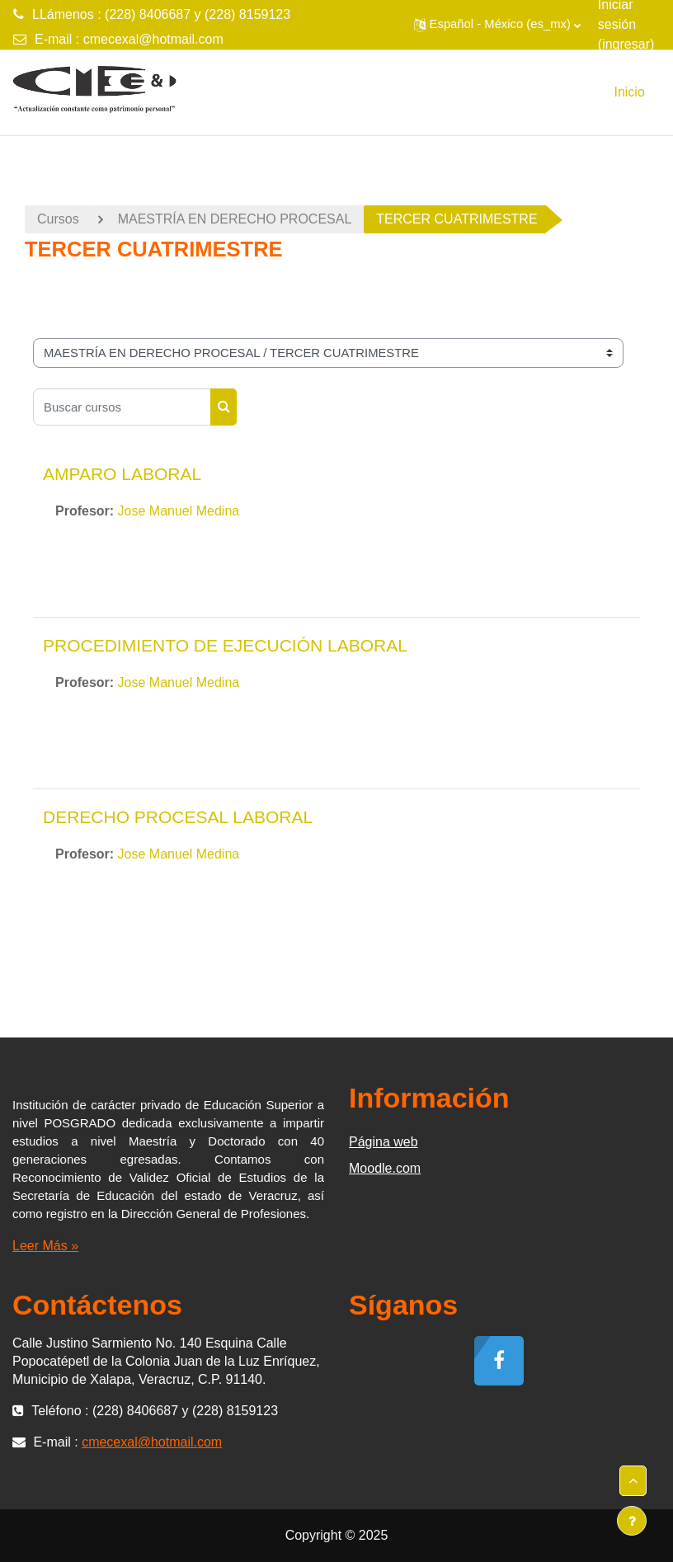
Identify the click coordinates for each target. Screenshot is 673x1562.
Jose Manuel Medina (179, 511)
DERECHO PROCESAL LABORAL (178, 816)
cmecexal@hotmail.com (153, 39)
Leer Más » (45, 1246)
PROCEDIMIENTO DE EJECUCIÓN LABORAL (225, 645)
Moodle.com (385, 1168)
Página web (383, 1142)
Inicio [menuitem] (629, 92)
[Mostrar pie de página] (632, 1521)
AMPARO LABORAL (122, 473)
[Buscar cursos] (122, 407)
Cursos (58, 219)
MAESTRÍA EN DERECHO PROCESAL (235, 219)
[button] (497, 24)
